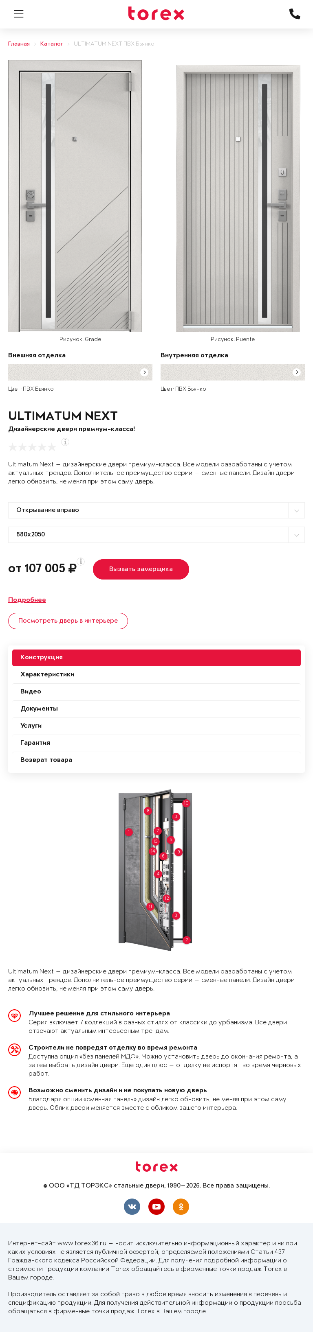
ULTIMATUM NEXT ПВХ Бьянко (114, 44)
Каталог (51, 44)
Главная (19, 44)
